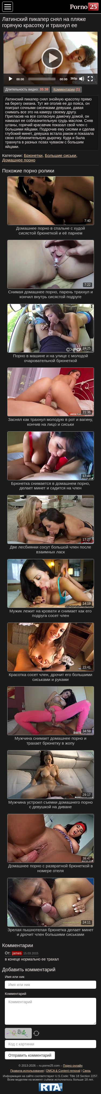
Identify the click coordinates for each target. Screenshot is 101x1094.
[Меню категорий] (7, 7)
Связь (86, 1070)
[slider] (41, 79)
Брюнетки (33, 155)
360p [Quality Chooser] (73, 78)
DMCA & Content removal (63, 1070)
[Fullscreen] (90, 78)
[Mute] (81, 78)
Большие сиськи (60, 155)
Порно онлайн (72, 1065)
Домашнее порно (18, 160)
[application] (50, 58)
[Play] (50, 58)
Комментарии (64, 89)
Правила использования (27, 1070)
